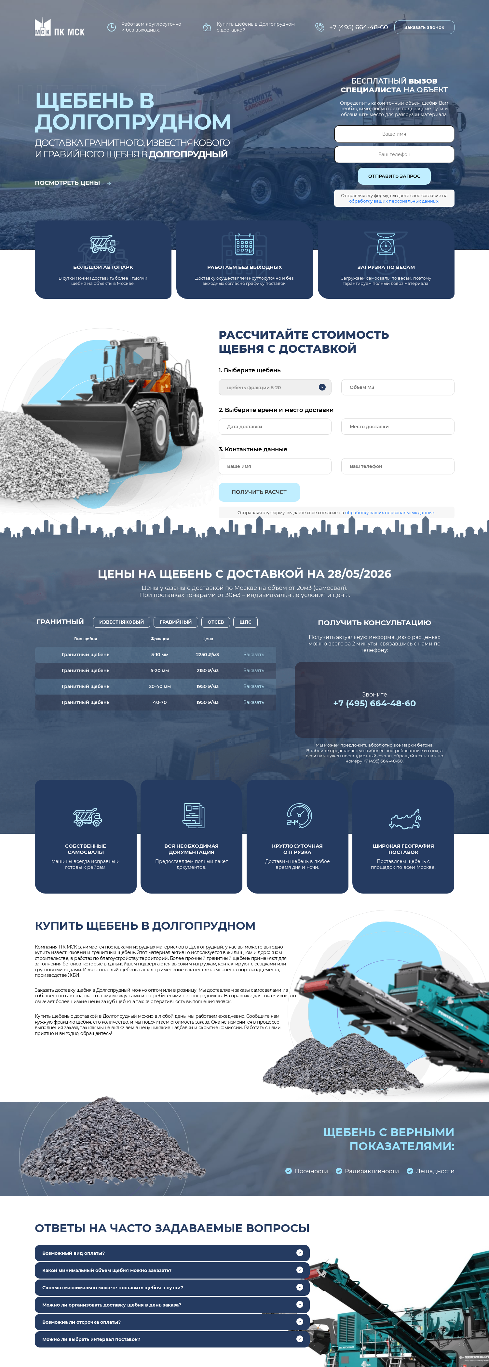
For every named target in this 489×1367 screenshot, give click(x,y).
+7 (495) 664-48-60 (358, 27)
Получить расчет (259, 492)
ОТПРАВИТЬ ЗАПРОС (394, 176)
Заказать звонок (424, 27)
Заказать (254, 654)
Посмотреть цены (73, 183)
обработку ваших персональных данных (394, 201)
